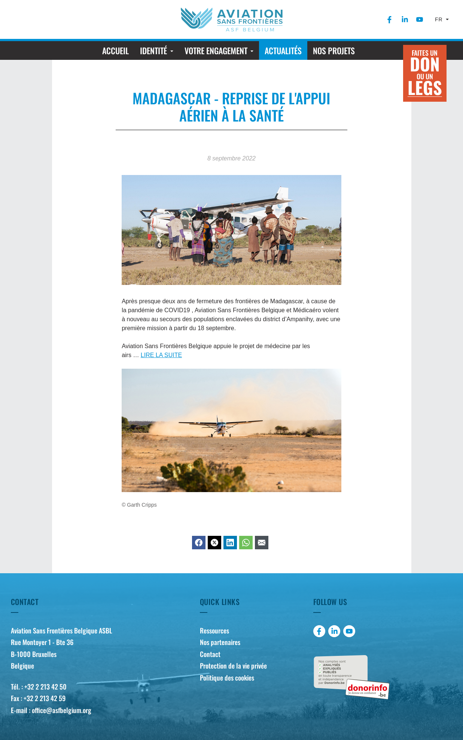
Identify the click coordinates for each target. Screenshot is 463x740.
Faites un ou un (425, 74)
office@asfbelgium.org (61, 710)
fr (440, 19)
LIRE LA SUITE (161, 355)
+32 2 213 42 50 (45, 686)
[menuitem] (390, 19)
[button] (156, 50)
